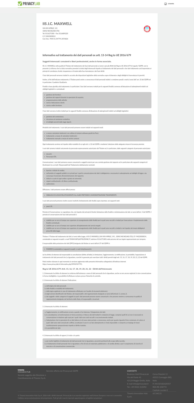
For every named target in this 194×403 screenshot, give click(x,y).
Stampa (169, 4)
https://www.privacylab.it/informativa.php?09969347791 (62, 264)
